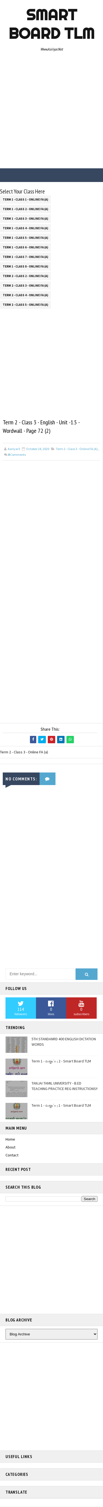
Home (10, 1139)
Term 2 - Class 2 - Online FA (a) (25, 276)
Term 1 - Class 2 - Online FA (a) (25, 209)
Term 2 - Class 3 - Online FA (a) (25, 285)
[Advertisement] (51, 111)
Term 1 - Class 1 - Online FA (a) (25, 199)
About (10, 1147)
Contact (11, 1155)
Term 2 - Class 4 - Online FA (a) (25, 295)
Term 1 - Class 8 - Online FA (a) (25, 266)
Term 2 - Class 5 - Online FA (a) (25, 305)
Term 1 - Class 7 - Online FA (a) (25, 257)
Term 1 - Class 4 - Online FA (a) (25, 228)
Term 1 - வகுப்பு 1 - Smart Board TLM (61, 1105)
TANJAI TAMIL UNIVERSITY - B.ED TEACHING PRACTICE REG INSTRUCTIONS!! (65, 1086)
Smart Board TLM (51, 24)
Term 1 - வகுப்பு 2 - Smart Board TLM (61, 1061)
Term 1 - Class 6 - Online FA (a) (25, 247)
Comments (17, 455)
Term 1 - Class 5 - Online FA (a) (25, 238)
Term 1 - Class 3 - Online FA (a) (25, 219)
